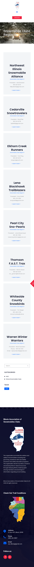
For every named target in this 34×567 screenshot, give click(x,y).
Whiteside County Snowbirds (17, 300)
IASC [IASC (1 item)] (6, 388)
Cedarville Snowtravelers (17, 111)
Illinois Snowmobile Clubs (13, 379)
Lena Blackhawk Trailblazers (17, 186)
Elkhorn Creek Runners (17, 148)
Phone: (10, 536)
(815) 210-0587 (12, 538)
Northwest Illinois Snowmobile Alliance (17, 71)
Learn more (16, 90)
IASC (7, 376)
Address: (11, 530)
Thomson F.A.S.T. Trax (17, 261)
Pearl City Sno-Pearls (17, 225)
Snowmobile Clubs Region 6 (17, 79)
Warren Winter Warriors (17, 338)
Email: (10, 542)
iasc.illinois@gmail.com (15, 544)
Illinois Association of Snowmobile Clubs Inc (16, 481)
